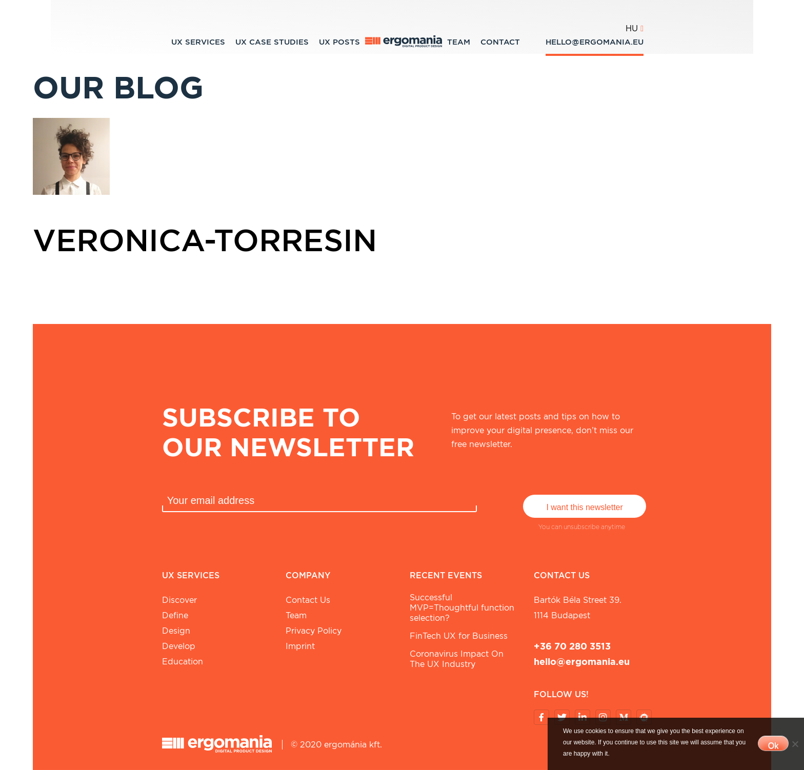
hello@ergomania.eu (595, 42)
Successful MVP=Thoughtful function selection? (462, 608)
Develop (178, 646)
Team (458, 42)
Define (175, 615)
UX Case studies (272, 42)
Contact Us (308, 600)
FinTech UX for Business (459, 636)
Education (182, 661)
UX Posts (339, 42)
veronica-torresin (205, 239)
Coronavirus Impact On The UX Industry (457, 659)
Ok (773, 745)
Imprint (300, 646)
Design (176, 631)
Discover (179, 600)
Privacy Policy (313, 631)
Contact (500, 42)
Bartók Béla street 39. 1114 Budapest (577, 607)
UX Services (198, 42)
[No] (795, 744)
